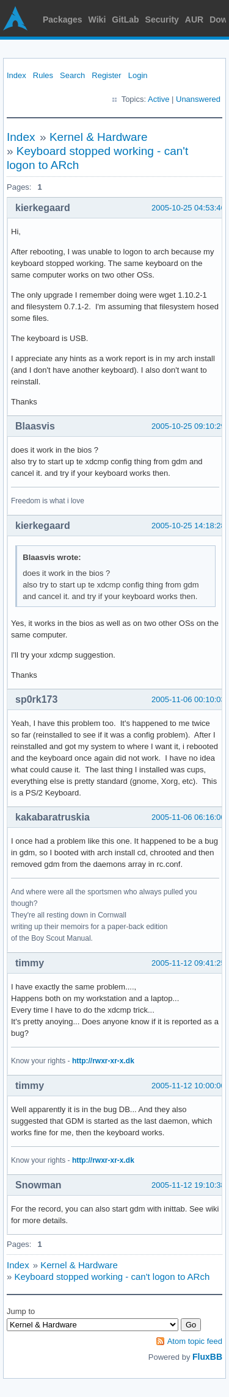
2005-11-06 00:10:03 (188, 699)
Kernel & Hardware (98, 137)
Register (106, 75)
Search (72, 75)
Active (158, 99)
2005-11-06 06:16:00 (188, 817)
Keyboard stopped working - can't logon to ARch (112, 1276)
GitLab (125, 19)
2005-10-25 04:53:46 (188, 207)
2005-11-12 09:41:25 (188, 963)
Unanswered (198, 99)
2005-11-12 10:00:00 (188, 1085)
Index (16, 75)
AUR (194, 19)
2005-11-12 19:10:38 (188, 1185)
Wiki (97, 19)
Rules (43, 75)
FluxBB (207, 1357)
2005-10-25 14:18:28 (188, 525)
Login (138, 75)
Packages (62, 19)
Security (162, 19)
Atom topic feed (194, 1341)
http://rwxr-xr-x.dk (103, 1061)
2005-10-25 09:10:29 (188, 426)
